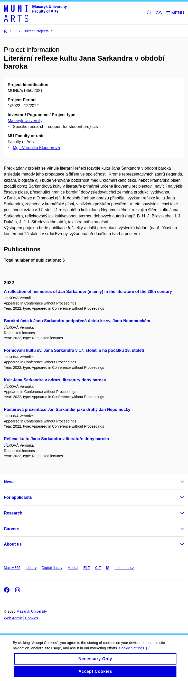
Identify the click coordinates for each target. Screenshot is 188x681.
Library (31, 568)
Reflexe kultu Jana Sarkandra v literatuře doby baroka (56, 439)
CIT (98, 568)
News (9, 482)
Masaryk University (25, 120)
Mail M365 (12, 568)
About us (13, 544)
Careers (11, 529)
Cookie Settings (134, 648)
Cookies (31, 618)
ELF (86, 568)
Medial (73, 568)
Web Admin (13, 618)
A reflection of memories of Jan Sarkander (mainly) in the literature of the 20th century (88, 291)
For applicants (18, 497)
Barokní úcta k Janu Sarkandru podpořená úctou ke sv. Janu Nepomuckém (77, 321)
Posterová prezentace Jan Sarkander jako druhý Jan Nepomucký (67, 409)
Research (13, 513)
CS (159, 13)
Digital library (52, 568)
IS (107, 568)
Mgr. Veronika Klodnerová (36, 147)
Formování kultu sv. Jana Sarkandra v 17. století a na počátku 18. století (74, 350)
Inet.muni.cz (124, 568)
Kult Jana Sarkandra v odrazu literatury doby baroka (55, 380)
